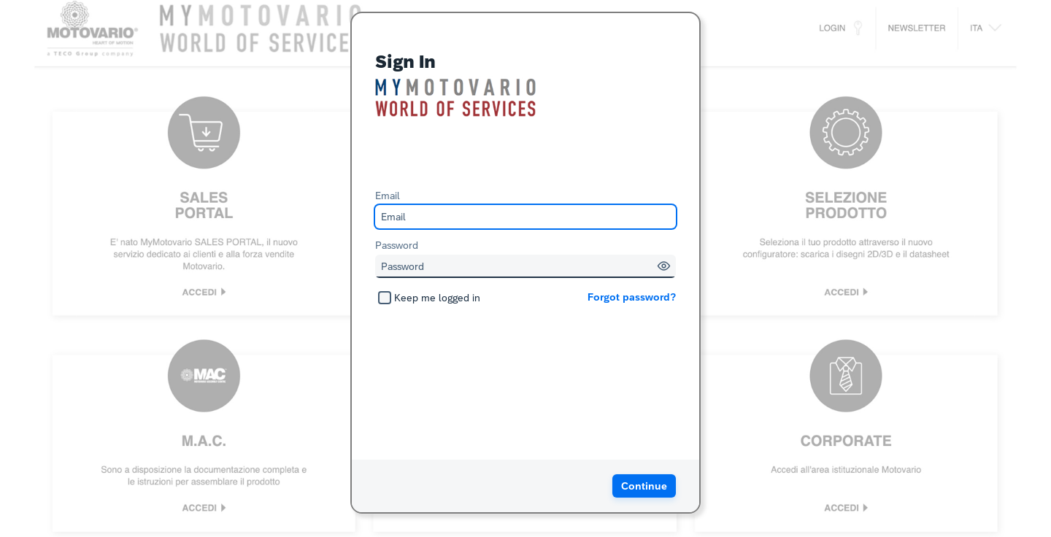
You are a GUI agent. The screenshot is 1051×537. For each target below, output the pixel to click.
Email (387, 195)
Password (396, 245)
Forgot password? (632, 297)
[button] (664, 266)
